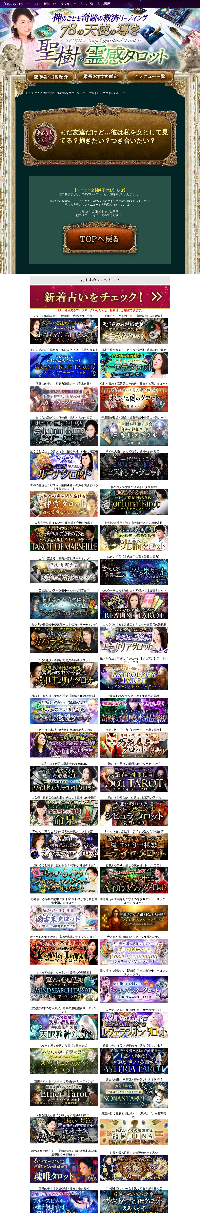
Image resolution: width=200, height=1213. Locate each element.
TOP (29, 93)
